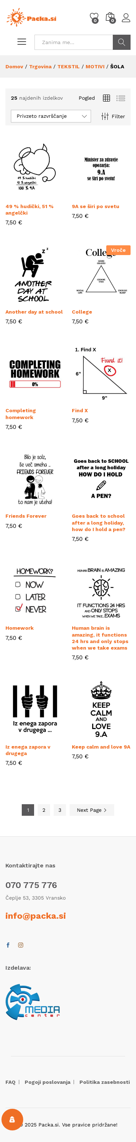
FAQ (10, 1082)
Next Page (92, 810)
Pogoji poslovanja (47, 1082)
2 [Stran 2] (43, 810)
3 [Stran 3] (59, 810)
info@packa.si (35, 916)
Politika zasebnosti (104, 1082)
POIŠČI (122, 42)
